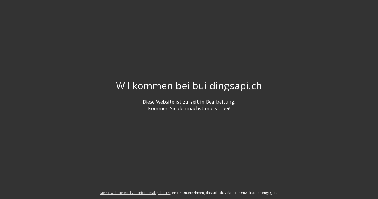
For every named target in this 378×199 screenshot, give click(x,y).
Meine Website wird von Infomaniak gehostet (135, 192)
